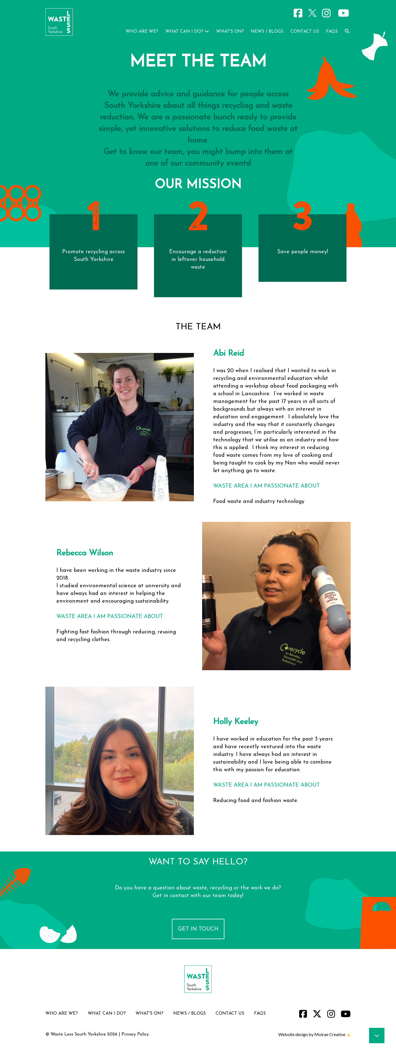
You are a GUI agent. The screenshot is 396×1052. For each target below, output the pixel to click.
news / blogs (267, 31)
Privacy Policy (135, 1034)
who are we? (142, 31)
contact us (304, 31)
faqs (332, 31)
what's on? (230, 31)
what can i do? (187, 31)
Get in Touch (198, 929)
